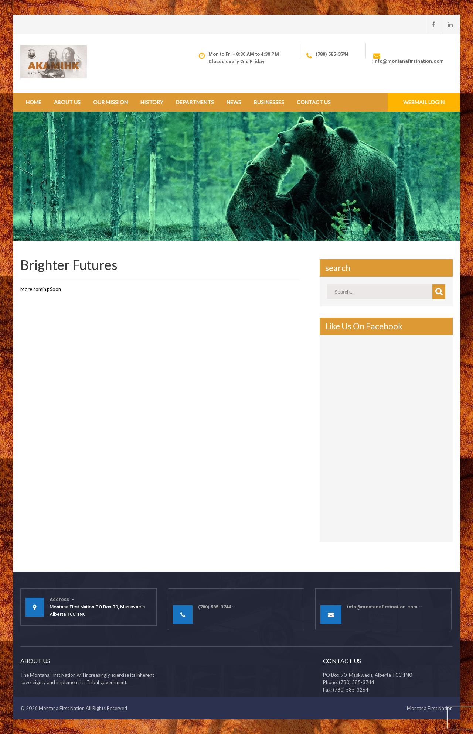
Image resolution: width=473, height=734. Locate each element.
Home (33, 102)
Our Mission (110, 102)
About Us (67, 102)
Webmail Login (424, 102)
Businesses (269, 102)
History (151, 102)
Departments (195, 102)
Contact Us (314, 102)
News (234, 102)
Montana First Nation (62, 708)
